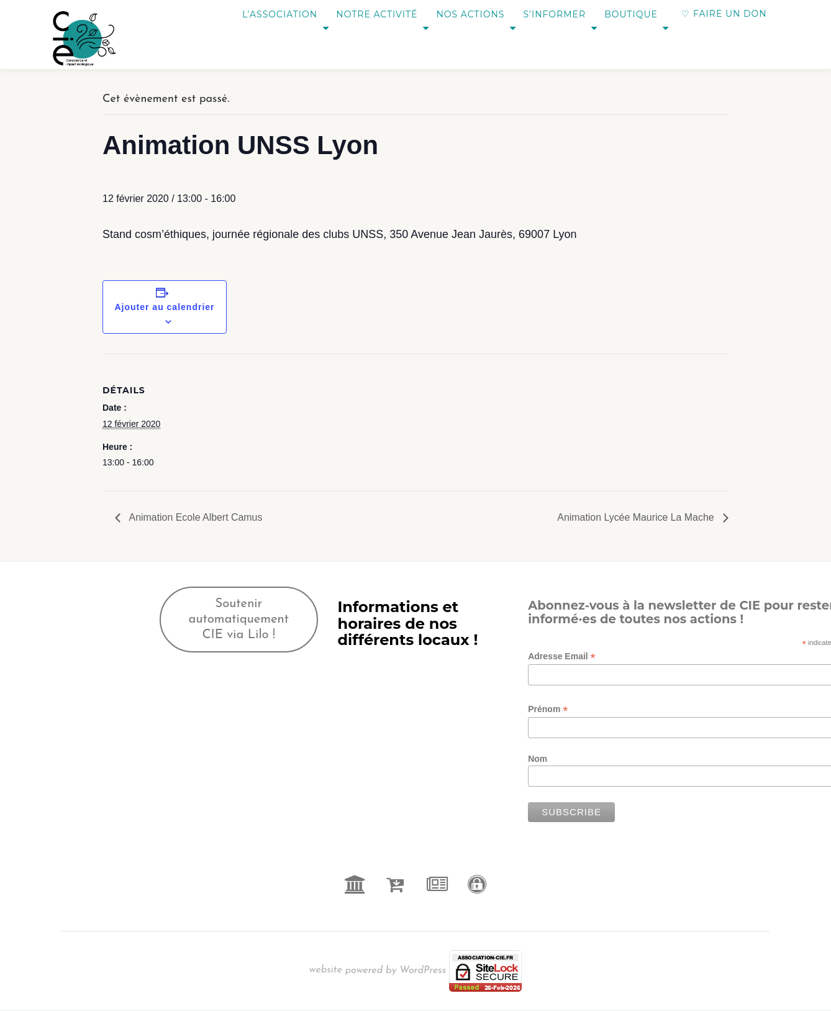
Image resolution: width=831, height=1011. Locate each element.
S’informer (547, 13)
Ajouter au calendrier (164, 307)
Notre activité (357, 13)
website (327, 970)
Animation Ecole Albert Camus (195, 517)
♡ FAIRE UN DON (723, 13)
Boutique (630, 13)
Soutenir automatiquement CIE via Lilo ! (239, 619)
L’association (254, 13)
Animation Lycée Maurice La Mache (636, 517)
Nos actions (457, 13)
